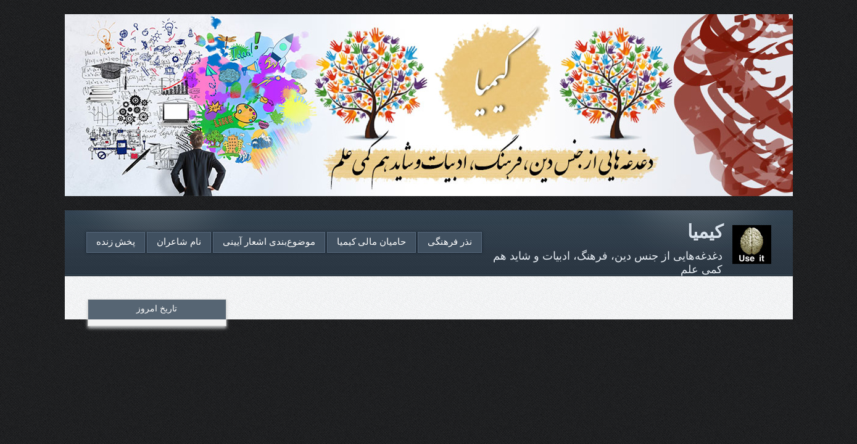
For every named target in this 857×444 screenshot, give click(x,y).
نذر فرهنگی (450, 242)
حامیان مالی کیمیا (372, 242)
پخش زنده (116, 242)
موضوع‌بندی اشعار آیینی (269, 242)
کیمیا (705, 231)
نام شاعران (179, 242)
